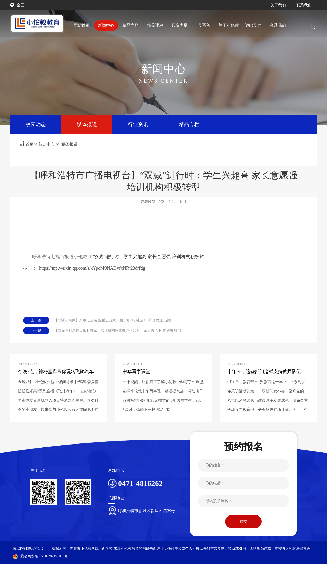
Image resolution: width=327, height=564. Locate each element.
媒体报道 (87, 124)
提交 (243, 522)
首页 (30, 144)
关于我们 (278, 5)
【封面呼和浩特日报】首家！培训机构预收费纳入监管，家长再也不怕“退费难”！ (118, 330)
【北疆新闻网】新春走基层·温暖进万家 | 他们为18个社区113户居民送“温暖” (113, 320)
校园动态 (36, 124)
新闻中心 (46, 144)
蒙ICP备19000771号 (28, 548)
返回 (182, 202)
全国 (20, 5)
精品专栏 (189, 124)
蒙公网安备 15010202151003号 (40, 556)
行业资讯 (138, 124)
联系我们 (304, 5)
